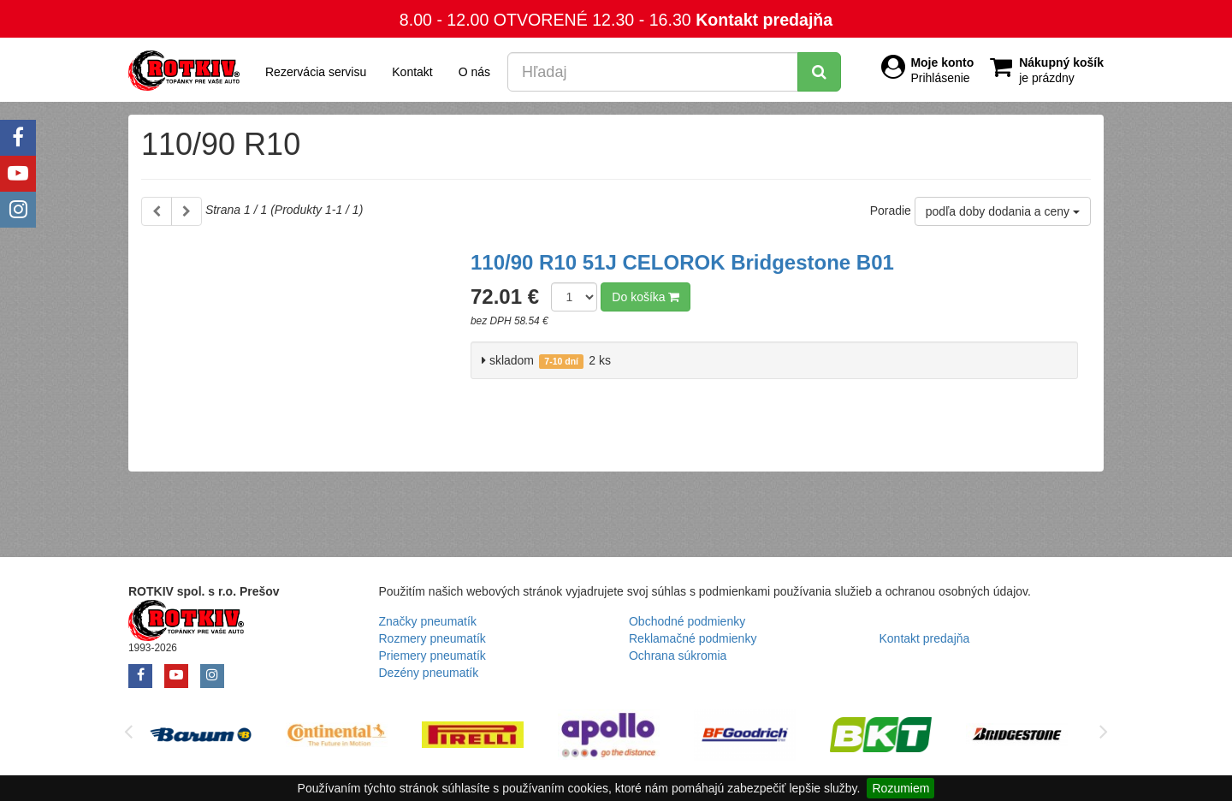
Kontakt (412, 72)
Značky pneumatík (428, 621)
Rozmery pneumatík (432, 638)
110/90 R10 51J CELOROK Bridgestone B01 (682, 262)
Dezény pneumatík (429, 672)
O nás (474, 72)
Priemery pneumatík (432, 655)
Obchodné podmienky (687, 621)
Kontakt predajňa (764, 19)
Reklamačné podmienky (692, 638)
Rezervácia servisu (315, 72)
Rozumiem (900, 788)
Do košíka (645, 297)
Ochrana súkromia (677, 655)
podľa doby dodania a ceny (1003, 211)
